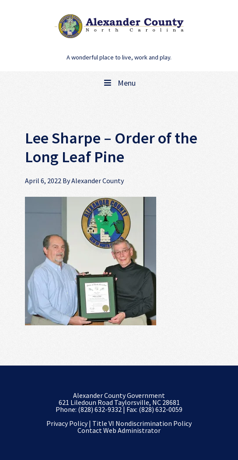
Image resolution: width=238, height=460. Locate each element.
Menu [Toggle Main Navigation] (118, 83)
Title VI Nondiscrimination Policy (142, 423)
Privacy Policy (67, 423)
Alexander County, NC (119, 26)
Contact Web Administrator (119, 430)
